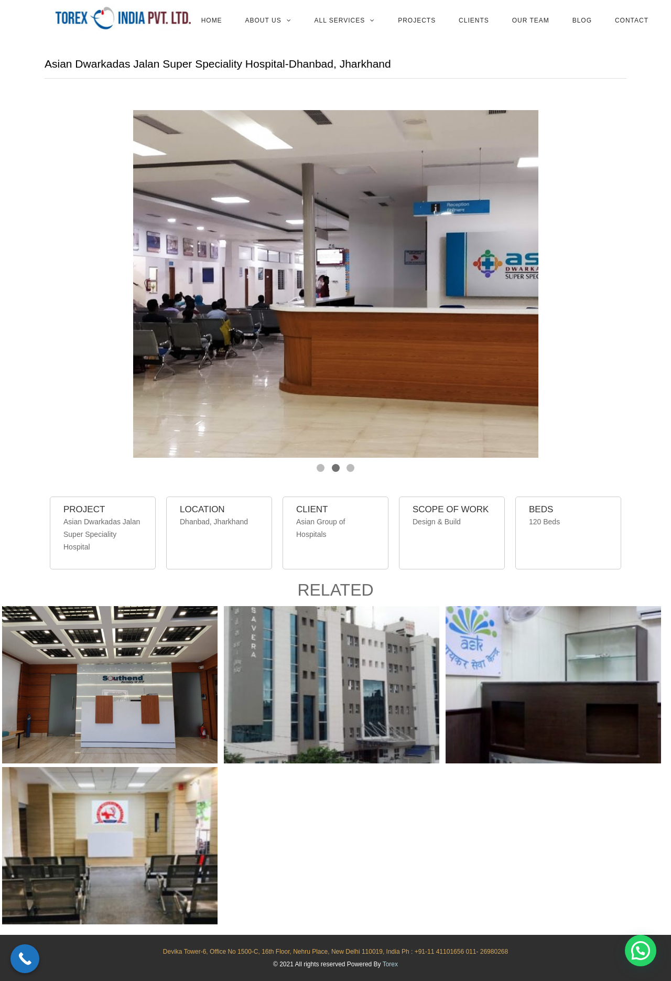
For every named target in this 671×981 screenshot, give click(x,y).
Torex (390, 964)
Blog (582, 20)
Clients (474, 20)
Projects (417, 20)
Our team (530, 20)
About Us (263, 20)
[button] (640, 950)
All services (340, 20)
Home (211, 20)
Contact (631, 20)
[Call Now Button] (24, 958)
